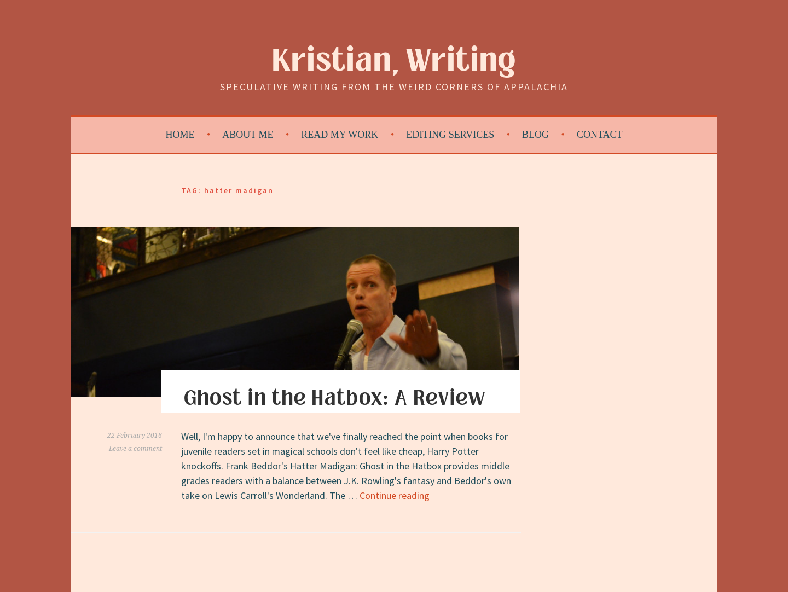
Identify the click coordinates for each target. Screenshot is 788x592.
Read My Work (339, 134)
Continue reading (395, 495)
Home (180, 134)
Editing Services (450, 134)
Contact (600, 134)
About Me (247, 134)
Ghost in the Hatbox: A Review (334, 398)
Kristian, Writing (394, 61)
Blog (535, 134)
